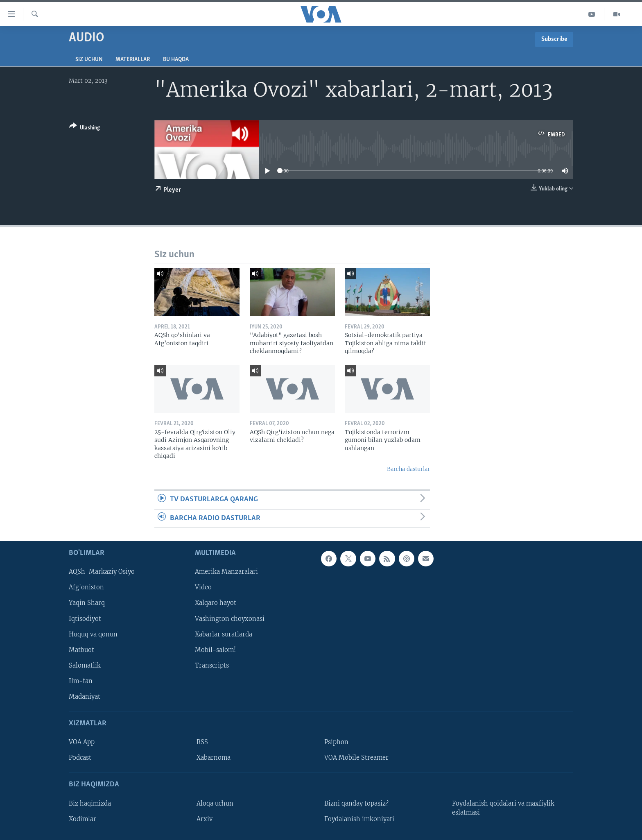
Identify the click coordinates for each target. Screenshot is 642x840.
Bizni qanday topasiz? (356, 803)
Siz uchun (88, 60)
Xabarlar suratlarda (223, 634)
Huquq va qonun (93, 634)
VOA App (82, 742)
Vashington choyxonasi (229, 618)
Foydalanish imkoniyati (359, 819)
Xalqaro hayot (215, 603)
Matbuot (81, 649)
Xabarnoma (214, 757)
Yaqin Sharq (87, 603)
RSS (202, 742)
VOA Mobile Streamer (356, 757)
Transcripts (212, 665)
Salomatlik (85, 665)
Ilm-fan (81, 681)
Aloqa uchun (215, 803)
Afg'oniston (86, 587)
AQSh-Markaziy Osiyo (102, 571)
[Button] (84, 128)
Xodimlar (82, 819)
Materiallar (132, 60)
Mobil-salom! (215, 649)
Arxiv (204, 819)
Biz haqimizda (90, 803)
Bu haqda (176, 60)
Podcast (80, 757)
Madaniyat (84, 696)
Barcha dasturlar (408, 469)
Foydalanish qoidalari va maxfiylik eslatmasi (503, 807)
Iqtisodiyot (85, 618)
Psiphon (336, 742)
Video (203, 587)
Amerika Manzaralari (226, 571)
